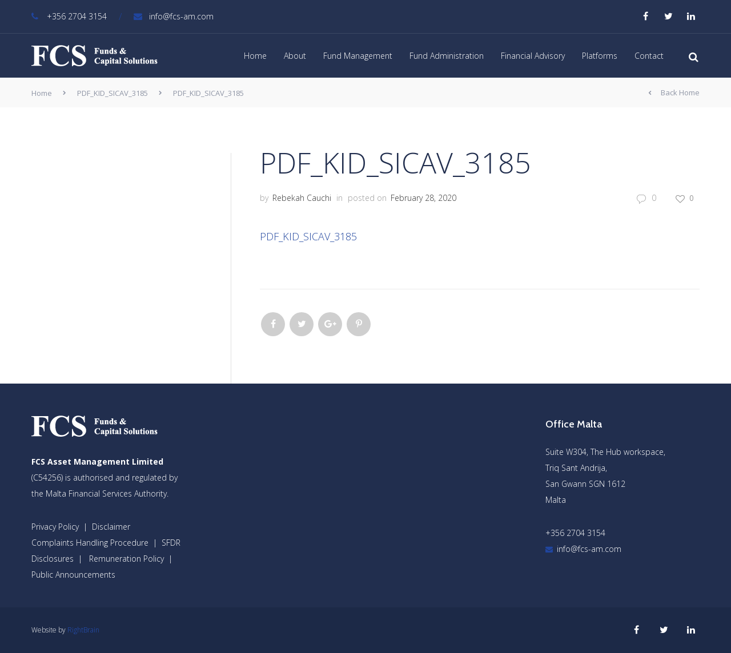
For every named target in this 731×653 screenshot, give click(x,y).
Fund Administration (446, 55)
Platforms (599, 55)
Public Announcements (73, 574)
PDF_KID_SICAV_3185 (112, 93)
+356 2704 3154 (69, 16)
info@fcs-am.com (174, 16)
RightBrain (83, 630)
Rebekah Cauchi (301, 197)
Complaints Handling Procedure (89, 542)
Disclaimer (111, 526)
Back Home (674, 93)
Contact (649, 55)
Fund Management (357, 55)
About (295, 55)
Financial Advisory (533, 55)
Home (255, 55)
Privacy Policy (55, 526)
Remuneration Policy (126, 558)
